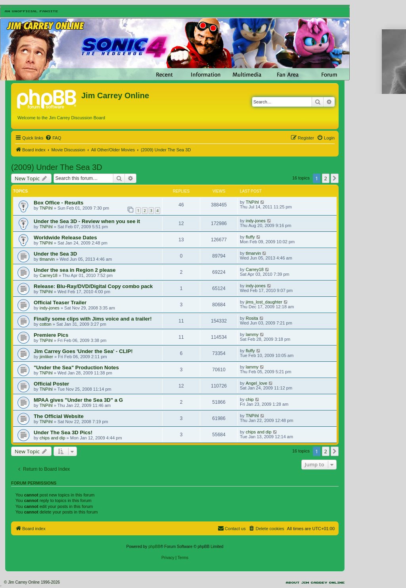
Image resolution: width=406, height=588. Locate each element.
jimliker (46, 356)
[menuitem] (53, 138)
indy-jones (256, 220)
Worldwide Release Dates (65, 238)
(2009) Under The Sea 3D (56, 167)
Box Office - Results (58, 203)
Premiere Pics (51, 335)
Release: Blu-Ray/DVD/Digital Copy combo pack (93, 286)
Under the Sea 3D (55, 254)
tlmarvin (47, 259)
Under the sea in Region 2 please (75, 270)
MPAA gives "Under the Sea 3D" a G (78, 400)
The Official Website (59, 416)
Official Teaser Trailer (60, 302)
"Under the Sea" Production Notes (76, 367)
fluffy (250, 237)
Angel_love (256, 383)
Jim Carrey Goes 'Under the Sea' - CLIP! (83, 351)
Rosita (252, 318)
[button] (335, 178)
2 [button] (325, 178)
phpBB (154, 546)
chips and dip (52, 437)
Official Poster (51, 384)
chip (250, 399)
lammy (252, 334)
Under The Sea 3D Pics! (63, 432)
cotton (46, 324)
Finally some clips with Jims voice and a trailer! (93, 319)
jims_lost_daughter (264, 302)
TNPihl (46, 208)
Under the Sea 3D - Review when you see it (87, 221)
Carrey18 (48, 275)
